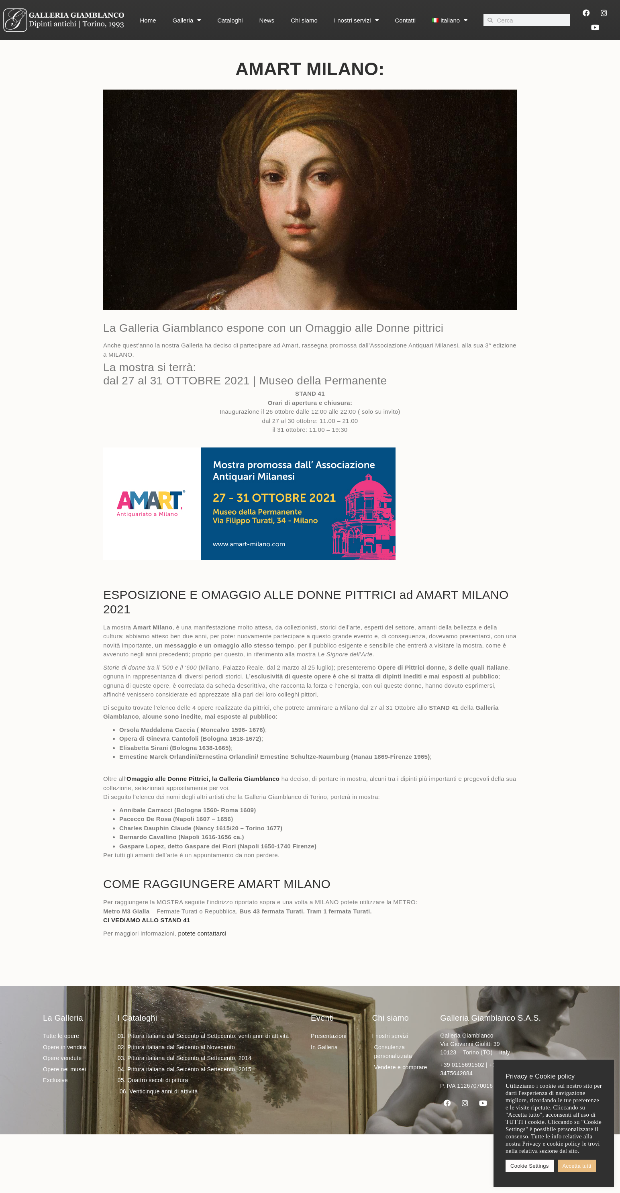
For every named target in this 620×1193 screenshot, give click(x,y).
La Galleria (63, 1017)
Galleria (187, 20)
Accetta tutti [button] (577, 1166)
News (267, 20)
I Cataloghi (137, 1017)
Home (148, 20)
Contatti (405, 20)
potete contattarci (202, 933)
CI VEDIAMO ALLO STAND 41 (146, 920)
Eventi (322, 1017)
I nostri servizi (356, 20)
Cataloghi (230, 20)
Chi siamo (304, 20)
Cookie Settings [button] (529, 1166)
